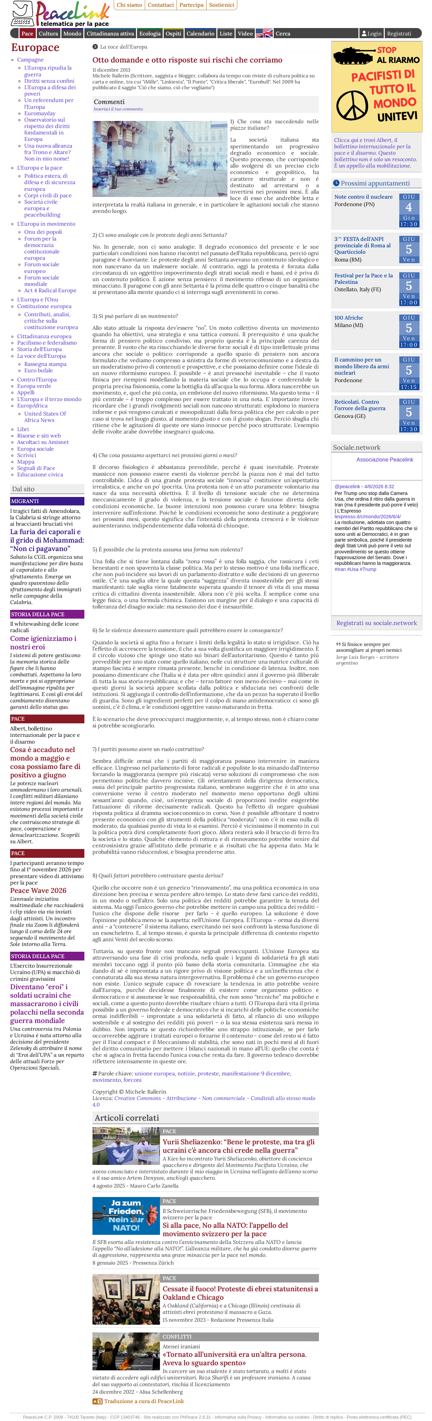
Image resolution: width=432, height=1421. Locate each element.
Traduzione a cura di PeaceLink (144, 1401)
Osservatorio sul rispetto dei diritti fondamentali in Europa (47, 129)
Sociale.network (356, 447)
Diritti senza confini (49, 80)
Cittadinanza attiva (110, 33)
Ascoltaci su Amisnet (43, 442)
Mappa (25, 461)
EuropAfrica (32, 405)
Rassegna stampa (45, 363)
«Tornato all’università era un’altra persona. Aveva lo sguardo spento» (235, 1358)
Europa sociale (35, 448)
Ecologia (150, 33)
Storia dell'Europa (39, 349)
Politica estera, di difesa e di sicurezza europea (49, 182)
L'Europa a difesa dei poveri (50, 90)
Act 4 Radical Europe (50, 290)
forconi (133, 1079)
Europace (35, 47)
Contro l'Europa (37, 379)
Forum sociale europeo (41, 267)
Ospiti (173, 33)
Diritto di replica (328, 1417)
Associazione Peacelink (385, 460)
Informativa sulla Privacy (238, 1417)
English (264, 33)
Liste (226, 33)
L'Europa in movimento (46, 223)
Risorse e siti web (39, 435)
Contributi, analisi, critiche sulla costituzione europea (51, 320)
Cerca (283, 33)
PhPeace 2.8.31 (195, 1417)
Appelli (26, 392)
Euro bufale (38, 370)
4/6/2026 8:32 (379, 486)
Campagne (30, 59)
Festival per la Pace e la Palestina (363, 278)
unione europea (155, 1073)
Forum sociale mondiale (41, 280)
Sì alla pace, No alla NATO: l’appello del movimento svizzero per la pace (225, 1229)
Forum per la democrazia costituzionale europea (42, 248)
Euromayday (39, 113)
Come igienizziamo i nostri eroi (43, 642)
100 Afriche (348, 317)
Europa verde (34, 385)
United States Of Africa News (45, 416)
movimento (106, 1079)
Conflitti (177, 1336)
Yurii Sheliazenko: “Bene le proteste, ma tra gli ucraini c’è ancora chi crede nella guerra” (239, 1146)
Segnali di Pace (36, 468)
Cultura (48, 33)
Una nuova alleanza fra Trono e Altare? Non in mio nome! (48, 152)
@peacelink (347, 486)
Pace (27, 33)
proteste (208, 1073)
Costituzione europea (44, 306)
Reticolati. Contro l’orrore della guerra (359, 405)
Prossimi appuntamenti (375, 183)
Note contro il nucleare (363, 196)
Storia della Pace (37, 614)
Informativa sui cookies (287, 1417)
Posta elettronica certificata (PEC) (379, 1417)
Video (245, 33)
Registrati (399, 33)
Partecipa (192, 4)
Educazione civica (40, 474)
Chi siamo (129, 4)
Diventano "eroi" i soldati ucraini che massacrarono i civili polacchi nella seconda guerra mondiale (47, 1003)
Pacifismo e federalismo (47, 342)
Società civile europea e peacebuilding (42, 208)
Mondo (72, 33)
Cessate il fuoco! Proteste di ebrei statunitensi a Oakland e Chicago (240, 1293)
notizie (186, 1073)
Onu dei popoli (43, 231)
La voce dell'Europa (41, 355)
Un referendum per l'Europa (49, 103)
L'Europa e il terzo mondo (49, 399)
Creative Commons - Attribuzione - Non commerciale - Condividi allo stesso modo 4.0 (203, 1101)
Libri (23, 429)
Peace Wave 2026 (38, 890)
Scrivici (26, 455)
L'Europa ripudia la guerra (48, 70)
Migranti (25, 501)
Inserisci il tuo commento (118, 109)
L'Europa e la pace (39, 167)
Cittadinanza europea (44, 336)
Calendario (200, 33)
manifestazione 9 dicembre (256, 1073)
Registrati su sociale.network (376, 623)
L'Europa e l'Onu (37, 299)
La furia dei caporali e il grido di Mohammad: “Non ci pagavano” (47, 540)
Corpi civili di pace (48, 195)
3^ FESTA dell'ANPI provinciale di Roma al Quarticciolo (362, 245)
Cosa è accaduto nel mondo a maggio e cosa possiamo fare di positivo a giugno (45, 762)
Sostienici (221, 4)
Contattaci (161, 4)
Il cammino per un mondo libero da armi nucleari (361, 366)
